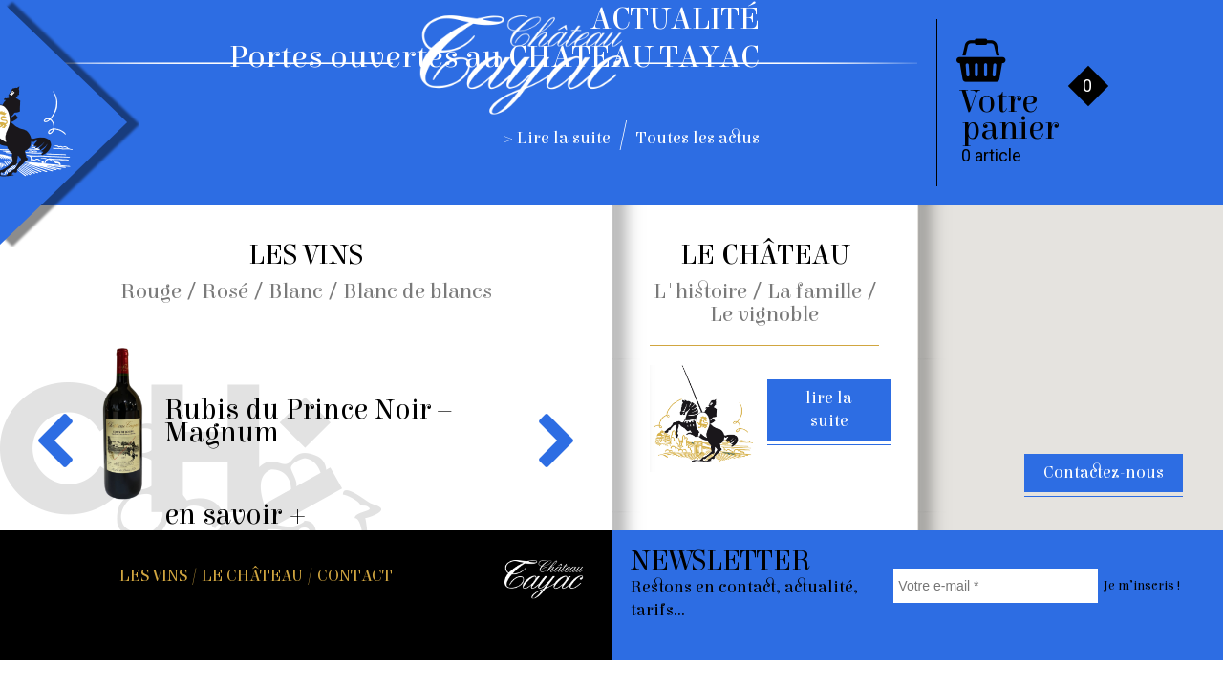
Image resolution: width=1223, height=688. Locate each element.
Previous (58, 439)
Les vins (153, 576)
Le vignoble (764, 314)
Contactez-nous (1103, 472)
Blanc (295, 291)
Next (552, 439)
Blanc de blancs (417, 291)
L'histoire (700, 291)
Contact (355, 576)
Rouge (151, 291)
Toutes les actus (698, 138)
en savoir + (235, 515)
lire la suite (828, 409)
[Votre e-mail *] (995, 586)
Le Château (252, 576)
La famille (814, 291)
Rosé (225, 291)
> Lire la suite (557, 138)
